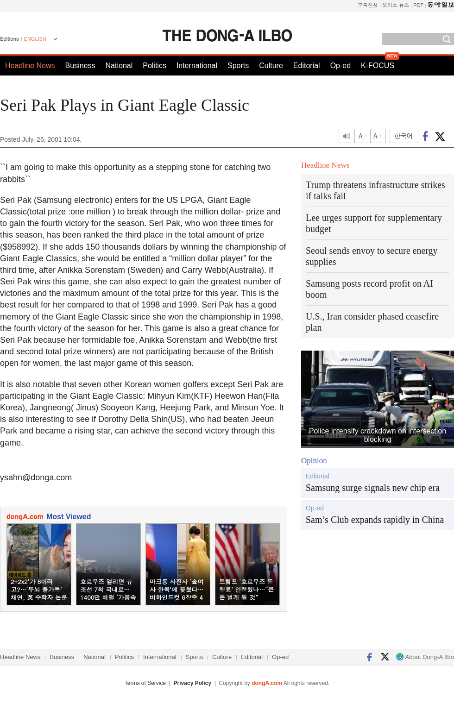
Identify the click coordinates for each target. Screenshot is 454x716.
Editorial (306, 65)
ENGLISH (35, 39)
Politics (154, 65)
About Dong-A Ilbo (425, 656)
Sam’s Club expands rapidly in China (375, 520)
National (119, 65)
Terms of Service (145, 683)
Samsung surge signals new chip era (373, 488)
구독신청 (368, 4)
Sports (238, 65)
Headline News (30, 65)
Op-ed (340, 65)
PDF (418, 4)
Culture (271, 65)
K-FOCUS (377, 65)
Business (80, 65)
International (197, 65)
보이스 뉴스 (396, 4)
